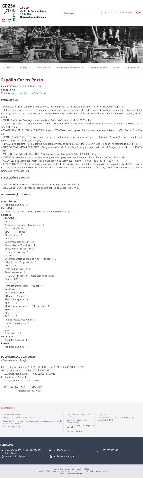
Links (116, 67)
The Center (133, 67)
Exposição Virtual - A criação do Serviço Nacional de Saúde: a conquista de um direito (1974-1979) (32, 422)
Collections (44, 67)
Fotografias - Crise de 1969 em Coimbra (19, 417)
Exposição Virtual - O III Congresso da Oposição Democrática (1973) (117, 418)
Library (25, 67)
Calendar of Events (99, 67)
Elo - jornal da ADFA (74, 431)
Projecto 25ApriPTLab (11, 426)
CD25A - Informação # (12, 414)
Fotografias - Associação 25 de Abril (79, 415)
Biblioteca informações (64, 456)
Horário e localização (15, 456)
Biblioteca (102, 414)
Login (115, 13)
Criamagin (78, 473)
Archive (8, 67)
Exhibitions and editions (70, 67)
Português (127, 12)
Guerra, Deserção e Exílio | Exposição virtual (77, 421)
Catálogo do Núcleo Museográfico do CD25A (80, 426)
